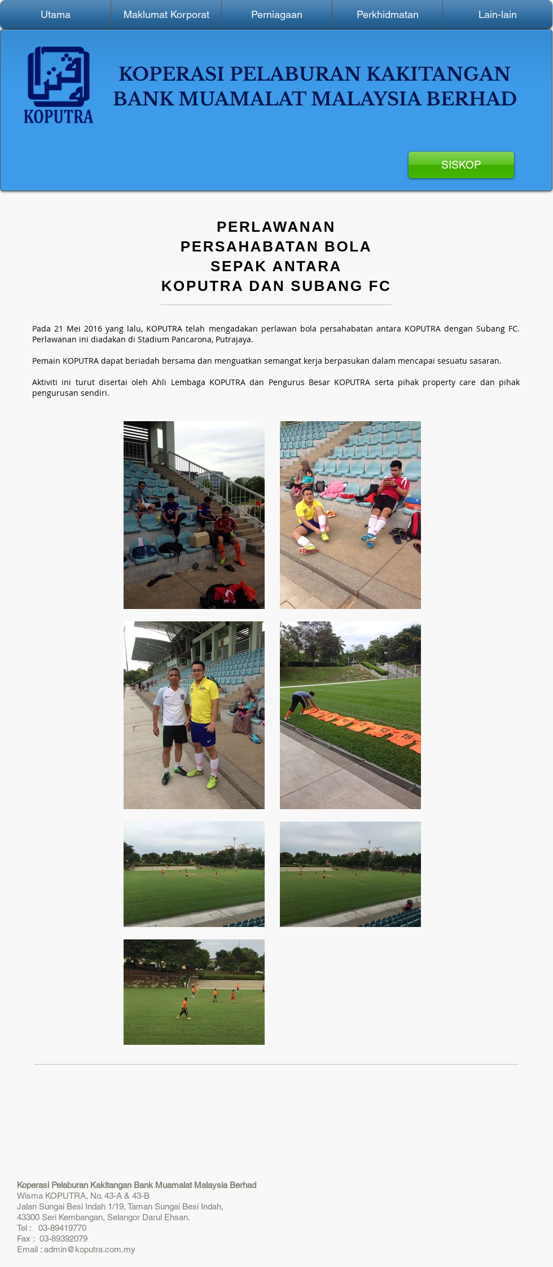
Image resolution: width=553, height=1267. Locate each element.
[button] (166, 14)
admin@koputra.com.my (89, 1249)
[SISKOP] (461, 165)
